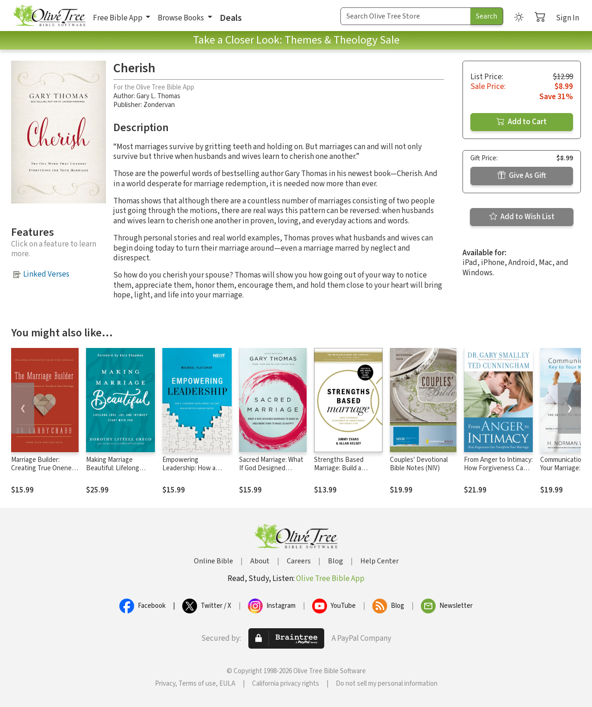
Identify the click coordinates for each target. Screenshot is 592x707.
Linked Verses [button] (46, 274)
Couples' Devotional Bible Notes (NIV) (419, 464)
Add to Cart (522, 121)
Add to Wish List (522, 216)
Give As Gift (522, 175)
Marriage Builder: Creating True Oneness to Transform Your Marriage (44, 473)
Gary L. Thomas (158, 96)
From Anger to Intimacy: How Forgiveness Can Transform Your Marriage (498, 473)
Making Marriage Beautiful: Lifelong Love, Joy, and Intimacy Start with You (119, 473)
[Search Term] (405, 16)
